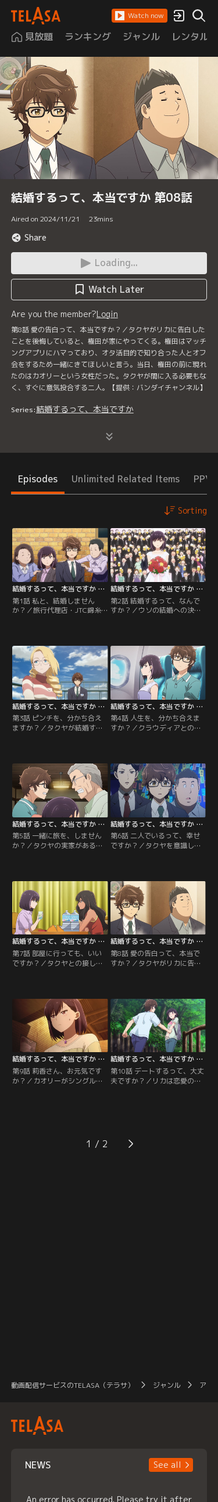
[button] (139, 16)
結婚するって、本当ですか (85, 408)
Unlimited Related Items (126, 478)
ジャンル (167, 1385)
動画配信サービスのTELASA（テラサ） (72, 1385)
